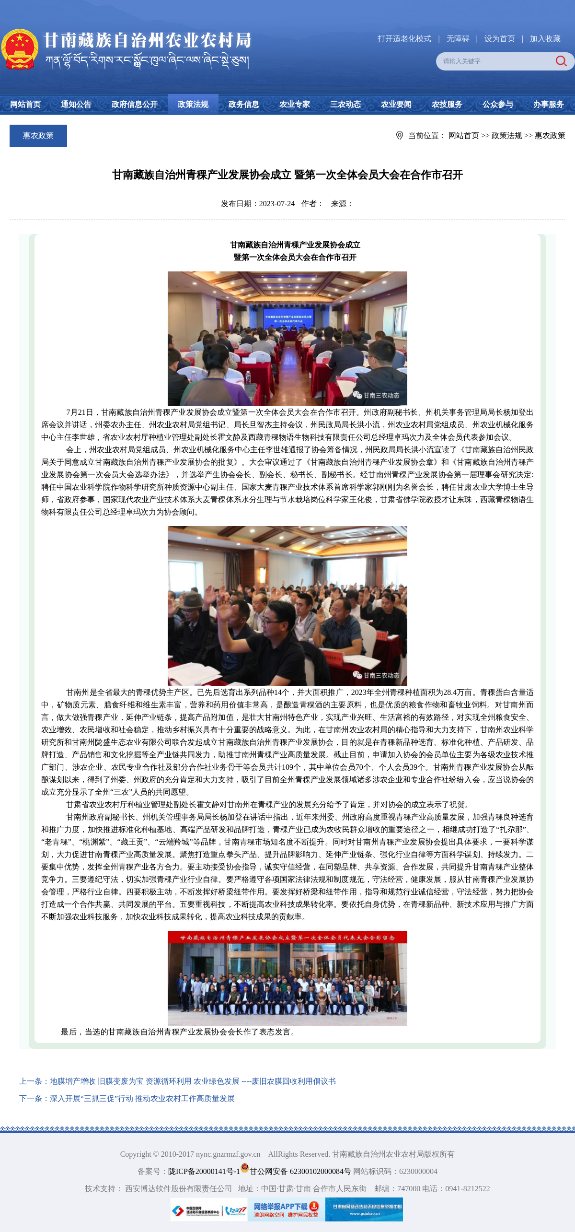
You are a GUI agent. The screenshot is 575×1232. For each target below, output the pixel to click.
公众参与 (498, 104)
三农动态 (345, 104)
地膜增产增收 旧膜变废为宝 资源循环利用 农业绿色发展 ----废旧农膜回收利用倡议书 (193, 1081)
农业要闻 (396, 104)
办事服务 (548, 104)
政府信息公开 (135, 104)
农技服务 (447, 104)
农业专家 (294, 104)
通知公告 (76, 104)
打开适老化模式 (404, 39)
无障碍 (458, 39)
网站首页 (25, 104)
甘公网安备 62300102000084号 (296, 1171)
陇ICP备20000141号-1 (204, 1171)
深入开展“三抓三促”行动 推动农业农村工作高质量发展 (142, 1098)
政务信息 (244, 104)
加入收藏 (545, 39)
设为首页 (499, 39)
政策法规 (193, 104)
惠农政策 (550, 135)
